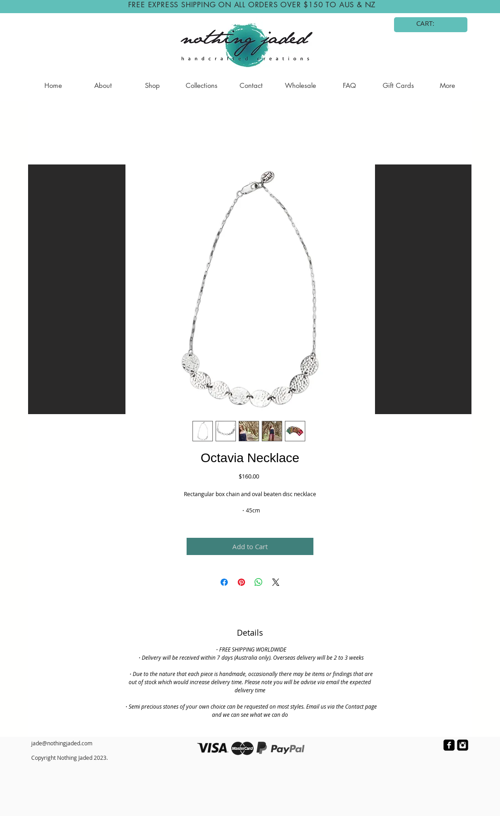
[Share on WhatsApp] (258, 582)
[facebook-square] (449, 745)
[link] (431, 24)
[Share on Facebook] (224, 582)
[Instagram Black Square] (462, 745)
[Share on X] (275, 582)
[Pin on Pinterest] (241, 582)
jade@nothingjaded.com (61, 743)
